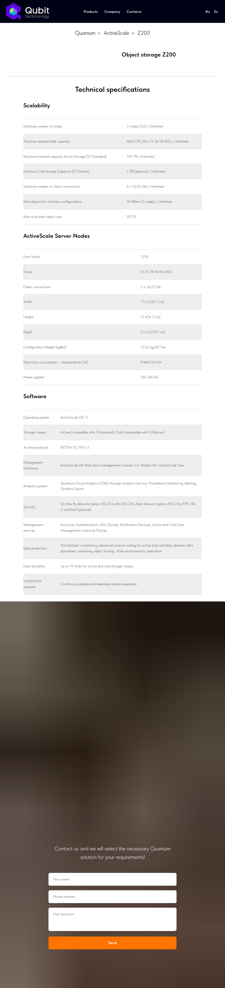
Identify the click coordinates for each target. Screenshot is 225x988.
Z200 (144, 33)
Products (91, 11)
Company (112, 11)
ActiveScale (116, 33)
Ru (208, 11)
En (216, 11)
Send (112, 943)
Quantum (85, 33)
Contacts (134, 11)
